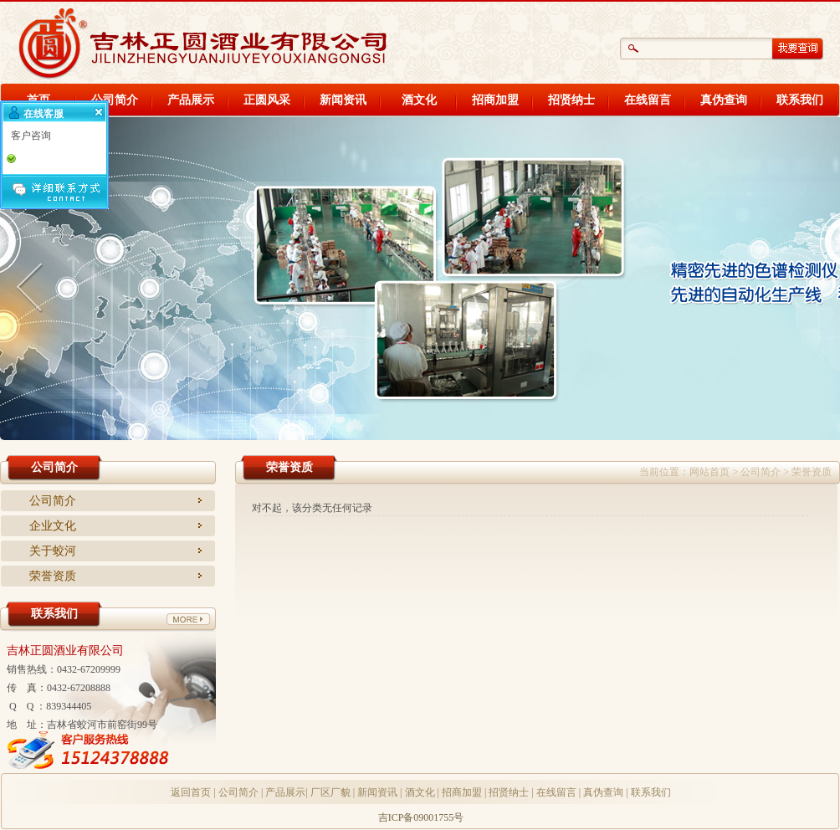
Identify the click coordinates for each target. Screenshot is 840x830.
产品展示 (190, 100)
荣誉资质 (52, 576)
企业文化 (52, 526)
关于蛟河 (52, 551)
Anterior (33, 284)
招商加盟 (495, 100)
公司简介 (114, 100)
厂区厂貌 (330, 792)
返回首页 (191, 792)
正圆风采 (266, 100)
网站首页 (709, 472)
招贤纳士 (571, 100)
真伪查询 (723, 100)
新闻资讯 (343, 100)
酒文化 (419, 100)
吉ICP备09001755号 (421, 817)
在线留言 (647, 100)
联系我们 (799, 100)
